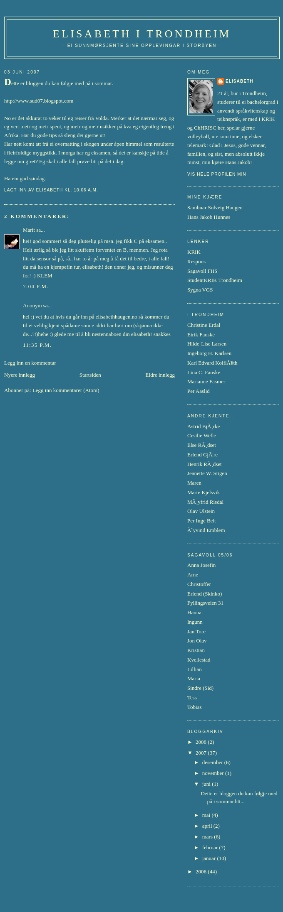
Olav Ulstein (201, 511)
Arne (192, 574)
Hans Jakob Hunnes (208, 217)
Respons (196, 261)
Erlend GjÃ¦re (202, 454)
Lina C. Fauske (203, 372)
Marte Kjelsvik (203, 492)
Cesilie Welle (201, 435)
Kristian (196, 650)
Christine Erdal (203, 325)
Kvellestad (199, 660)
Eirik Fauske (201, 334)
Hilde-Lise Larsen (206, 344)
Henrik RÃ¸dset (204, 464)
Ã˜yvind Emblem (206, 530)
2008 (202, 742)
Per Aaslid (198, 391)
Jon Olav (197, 640)
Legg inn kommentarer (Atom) (65, 390)
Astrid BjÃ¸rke (203, 426)
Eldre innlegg (160, 375)
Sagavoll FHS (202, 271)
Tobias (194, 707)
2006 (202, 871)
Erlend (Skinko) (204, 594)
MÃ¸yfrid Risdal (205, 502)
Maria (193, 678)
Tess (192, 697)
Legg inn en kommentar (30, 363)
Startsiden (90, 375)
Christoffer (199, 584)
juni (207, 784)
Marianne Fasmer (206, 381)
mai (207, 815)
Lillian (194, 669)
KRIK (194, 252)
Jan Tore (196, 631)
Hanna (194, 612)
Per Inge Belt (201, 520)
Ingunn (195, 622)
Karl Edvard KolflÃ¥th (212, 363)
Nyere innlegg (19, 375)
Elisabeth (239, 81)
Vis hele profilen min (216, 174)
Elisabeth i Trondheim (142, 34)
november (213, 773)
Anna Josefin (201, 565)
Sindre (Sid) (200, 688)
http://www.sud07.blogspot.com (38, 101)
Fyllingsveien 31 (205, 603)
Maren (194, 483)
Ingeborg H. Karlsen (209, 353)
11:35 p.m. (37, 345)
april (207, 826)
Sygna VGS (200, 290)
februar (210, 847)
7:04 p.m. (36, 286)
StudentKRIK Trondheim (214, 280)
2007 (202, 753)
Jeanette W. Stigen (207, 473)
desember (213, 762)
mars (208, 837)
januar (209, 858)
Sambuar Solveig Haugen (215, 207)
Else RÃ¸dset (201, 445)
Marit (29, 230)
